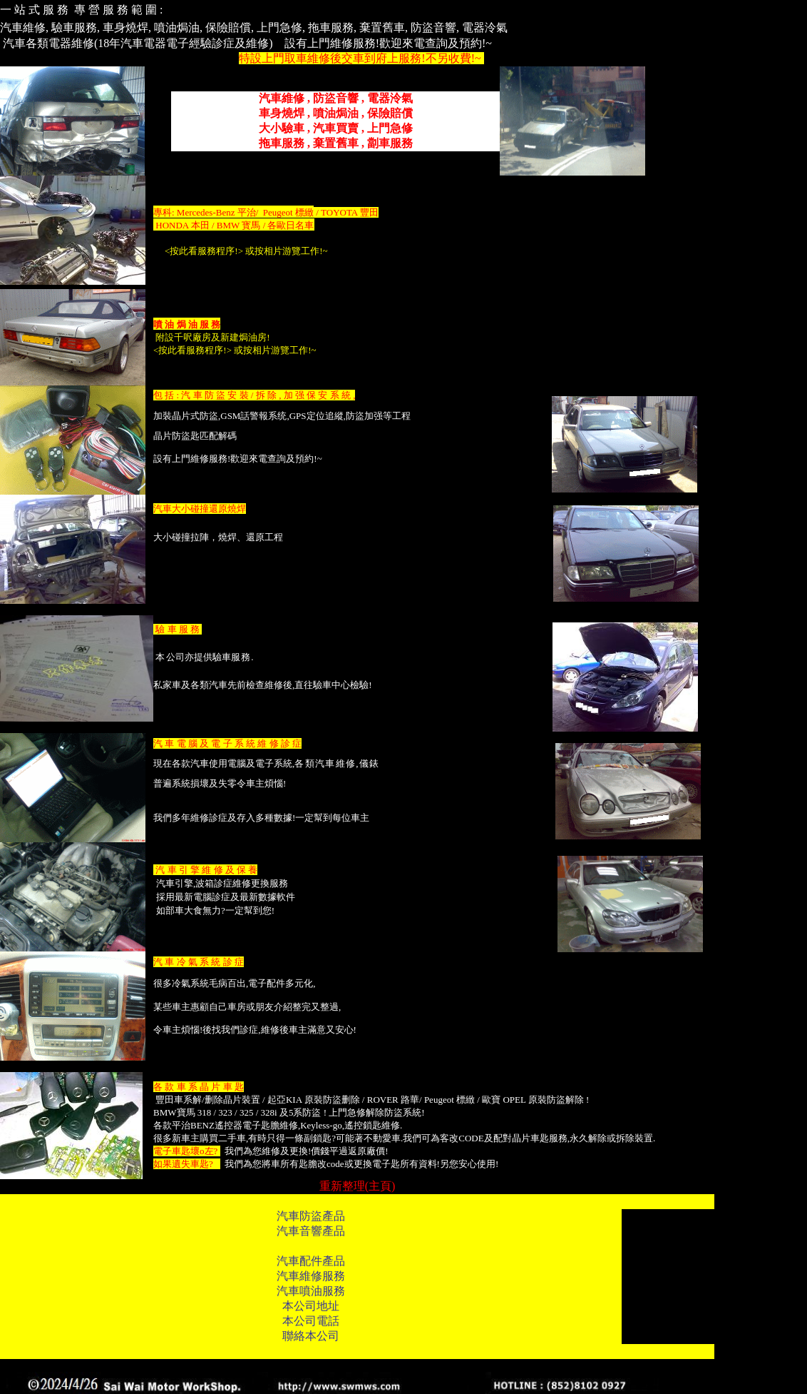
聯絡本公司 (310, 1336)
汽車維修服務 (311, 1276)
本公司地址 (310, 1306)
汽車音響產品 (311, 1231)
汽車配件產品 (311, 1261)
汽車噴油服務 (311, 1291)
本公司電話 (310, 1321)
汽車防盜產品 (311, 1216)
